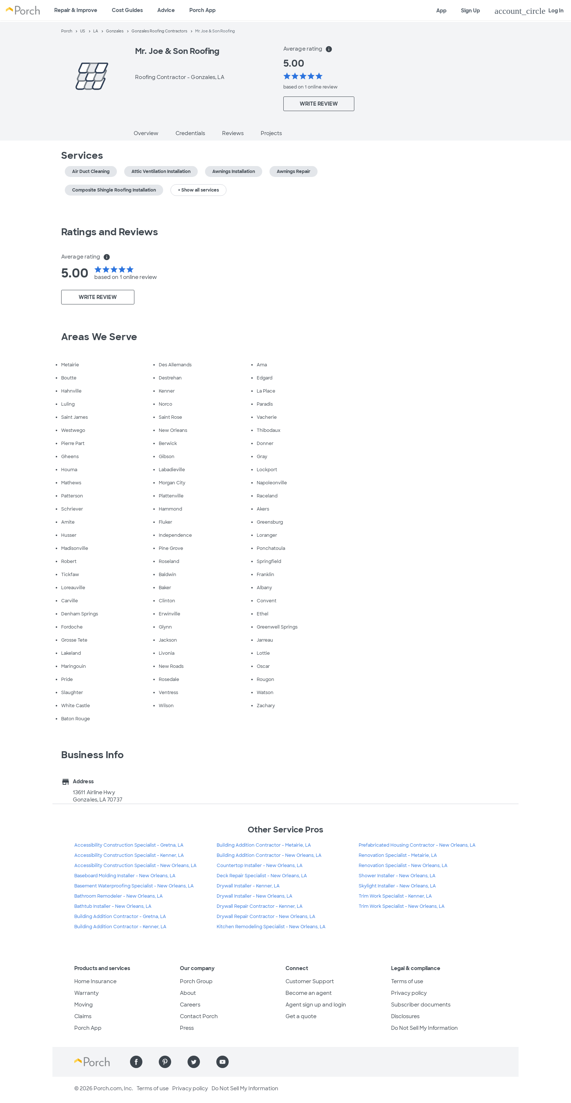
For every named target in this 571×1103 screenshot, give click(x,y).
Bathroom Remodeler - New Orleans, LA (118, 896)
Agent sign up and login (316, 1004)
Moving (83, 1004)
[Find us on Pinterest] (165, 1062)
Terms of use (407, 981)
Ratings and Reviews (109, 232)
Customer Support (310, 981)
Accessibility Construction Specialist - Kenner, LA (129, 855)
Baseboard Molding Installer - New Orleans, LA (125, 876)
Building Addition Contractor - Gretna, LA (120, 916)
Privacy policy (409, 993)
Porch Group (196, 981)
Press (187, 1028)
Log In (529, 11)
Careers (190, 1004)
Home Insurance (95, 981)
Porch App (202, 10)
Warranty (86, 993)
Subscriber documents (420, 1004)
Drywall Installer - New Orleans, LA (254, 896)
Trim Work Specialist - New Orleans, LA (402, 906)
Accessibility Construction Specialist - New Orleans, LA (135, 865)
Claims (82, 1016)
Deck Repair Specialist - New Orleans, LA (262, 876)
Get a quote (301, 1016)
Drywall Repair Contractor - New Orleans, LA (266, 916)
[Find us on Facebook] (136, 1062)
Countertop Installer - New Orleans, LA (260, 865)
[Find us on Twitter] (194, 1062)
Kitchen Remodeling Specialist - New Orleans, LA (271, 927)
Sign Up (470, 10)
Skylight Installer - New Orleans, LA (397, 886)
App (441, 10)
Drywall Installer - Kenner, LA (248, 886)
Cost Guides (127, 10)
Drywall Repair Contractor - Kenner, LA (260, 906)
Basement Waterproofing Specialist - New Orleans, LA (134, 886)
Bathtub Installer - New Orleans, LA (112, 906)
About (188, 993)
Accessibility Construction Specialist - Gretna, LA (129, 845)
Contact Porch (199, 1016)
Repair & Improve (75, 10)
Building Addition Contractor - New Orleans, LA (269, 855)
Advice (166, 10)
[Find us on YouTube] (222, 1062)
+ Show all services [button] (198, 190)
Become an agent (309, 993)
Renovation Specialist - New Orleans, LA (403, 865)
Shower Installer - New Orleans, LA (397, 876)
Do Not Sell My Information (424, 1028)
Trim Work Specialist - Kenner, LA (395, 896)
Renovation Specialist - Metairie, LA (398, 855)
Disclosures (405, 1016)
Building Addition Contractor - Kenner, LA (120, 927)
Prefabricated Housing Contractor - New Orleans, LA (417, 845)
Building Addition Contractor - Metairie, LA (264, 845)
